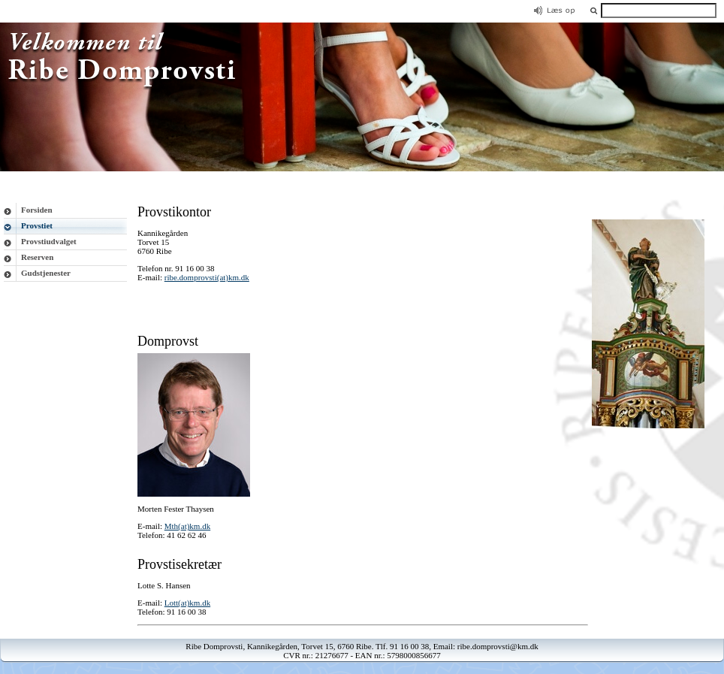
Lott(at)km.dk (187, 602)
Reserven (37, 256)
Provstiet (37, 225)
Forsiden (37, 209)
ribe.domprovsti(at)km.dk (206, 277)
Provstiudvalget (49, 241)
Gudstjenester (46, 272)
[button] (594, 10)
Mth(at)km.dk (187, 525)
